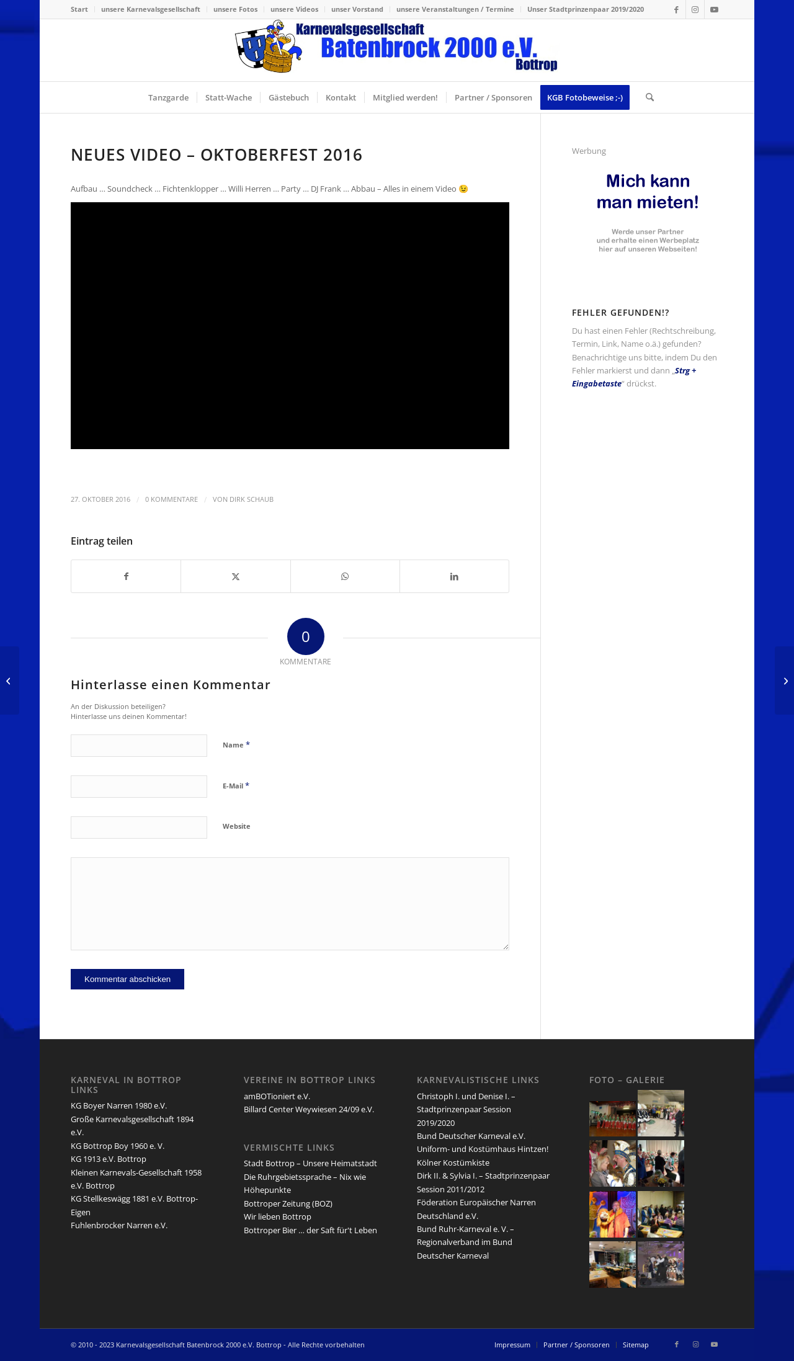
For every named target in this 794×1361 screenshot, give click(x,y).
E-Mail (236, 785)
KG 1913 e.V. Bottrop (108, 1158)
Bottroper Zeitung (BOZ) (288, 1203)
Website (237, 826)
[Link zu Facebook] (676, 9)
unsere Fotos (235, 9)
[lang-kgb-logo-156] (397, 50)
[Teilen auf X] (235, 576)
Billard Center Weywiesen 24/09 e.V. (309, 1109)
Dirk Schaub (252, 499)
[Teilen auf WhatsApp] (345, 576)
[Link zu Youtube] (714, 9)
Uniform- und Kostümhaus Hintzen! (482, 1148)
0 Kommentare (171, 499)
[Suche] (646, 97)
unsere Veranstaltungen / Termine (455, 9)
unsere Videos (294, 9)
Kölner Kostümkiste (453, 1162)
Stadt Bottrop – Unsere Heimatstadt (310, 1163)
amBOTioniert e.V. (277, 1096)
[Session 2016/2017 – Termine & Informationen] (784, 680)
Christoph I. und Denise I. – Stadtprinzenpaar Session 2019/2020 (466, 1109)
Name (236, 744)
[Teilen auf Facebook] (126, 576)
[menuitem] (83, 9)
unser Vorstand (357, 9)
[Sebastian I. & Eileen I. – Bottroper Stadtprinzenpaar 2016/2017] (9, 680)
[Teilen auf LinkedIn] (454, 576)
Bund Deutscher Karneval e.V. (471, 1135)
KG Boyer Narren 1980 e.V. (119, 1105)
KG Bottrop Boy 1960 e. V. (117, 1145)
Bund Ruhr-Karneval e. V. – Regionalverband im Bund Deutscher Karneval (465, 1242)
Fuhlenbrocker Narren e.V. (119, 1225)
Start (79, 9)
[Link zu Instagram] (695, 9)
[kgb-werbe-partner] (648, 263)
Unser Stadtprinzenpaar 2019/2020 (585, 9)
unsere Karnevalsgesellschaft (150, 9)
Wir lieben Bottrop (277, 1216)
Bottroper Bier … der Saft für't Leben (310, 1230)
